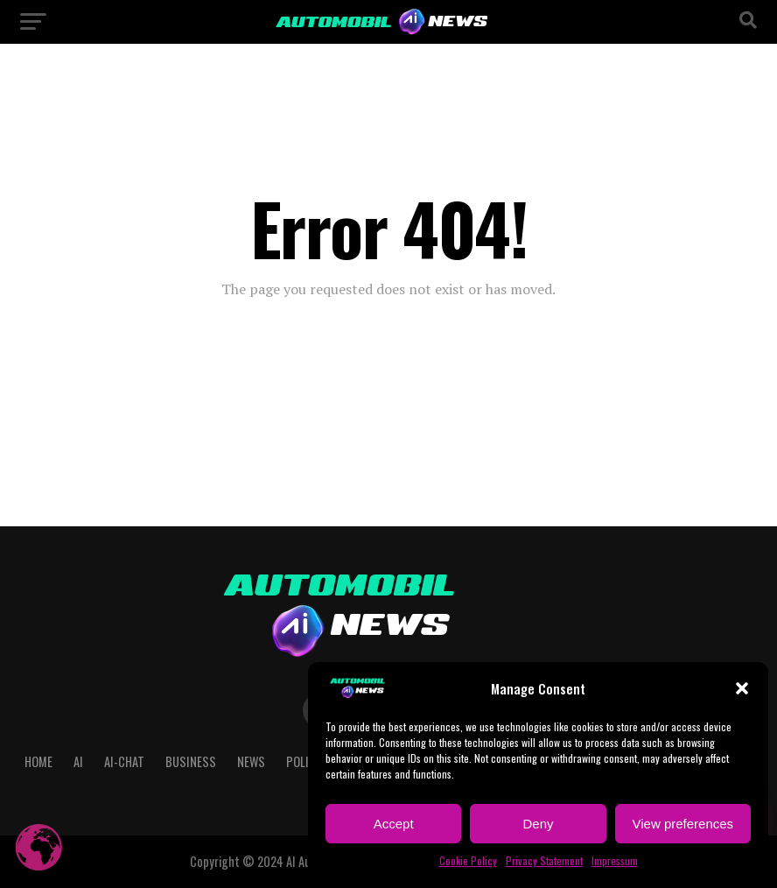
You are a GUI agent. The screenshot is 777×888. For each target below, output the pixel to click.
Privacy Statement (544, 860)
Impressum (615, 860)
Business (190, 761)
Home (38, 761)
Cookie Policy (468, 860)
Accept (394, 823)
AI (78, 761)
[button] (742, 688)
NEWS (251, 761)
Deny (537, 823)
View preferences (683, 823)
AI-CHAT (124, 761)
